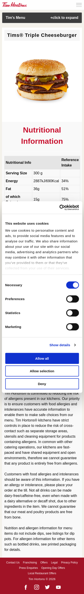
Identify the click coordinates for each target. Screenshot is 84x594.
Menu (79, 5)
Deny (42, 384)
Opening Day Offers (53, 568)
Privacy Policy (69, 562)
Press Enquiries (28, 568)
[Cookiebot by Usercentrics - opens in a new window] (60, 208)
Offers (43, 562)
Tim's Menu (42, 18)
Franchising (30, 562)
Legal (54, 562)
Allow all (42, 358)
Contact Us (12, 562)
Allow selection (42, 371)
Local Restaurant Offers (42, 573)
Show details (60, 345)
